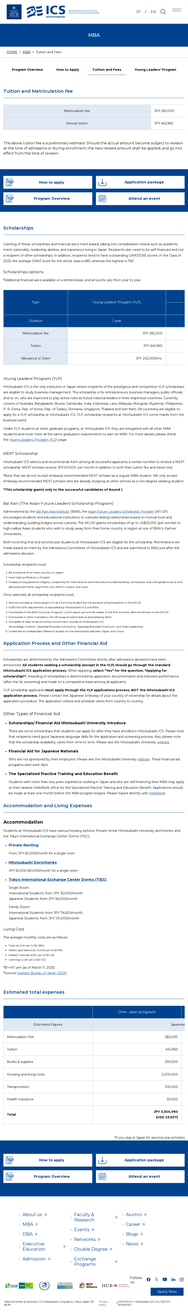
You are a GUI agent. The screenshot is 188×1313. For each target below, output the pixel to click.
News (132, 1243)
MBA (26, 52)
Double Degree (91, 1249)
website (163, 742)
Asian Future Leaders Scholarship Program (121, 512)
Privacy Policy (103, 1303)
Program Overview (27, 70)
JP (138, 12)
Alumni (134, 1214)
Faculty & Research (84, 1217)
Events (81, 1229)
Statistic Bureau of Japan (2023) (42, 973)
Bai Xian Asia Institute (53, 512)
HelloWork (157, 793)
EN (153, 12)
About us (32, 1214)
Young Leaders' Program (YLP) (34, 440)
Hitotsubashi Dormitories (33, 862)
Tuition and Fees (106, 70)
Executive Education (33, 1246)
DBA (27, 1234)
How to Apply (67, 70)
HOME (12, 52)
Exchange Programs (85, 1261)
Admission (34, 1259)
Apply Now (167, 1291)
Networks (85, 1239)
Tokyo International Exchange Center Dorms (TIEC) (58, 879)
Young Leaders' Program (155, 70)
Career (133, 1224)
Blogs (132, 1234)
